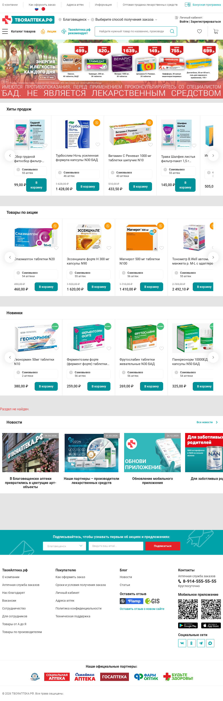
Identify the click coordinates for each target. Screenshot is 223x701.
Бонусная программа (203, 5)
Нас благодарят (13, 592)
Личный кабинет (67, 592)
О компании (10, 4)
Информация (103, 4)
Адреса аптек (75, 4)
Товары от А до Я (14, 624)
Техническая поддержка (73, 616)
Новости (126, 577)
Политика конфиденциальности (78, 608)
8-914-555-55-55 (199, 581)
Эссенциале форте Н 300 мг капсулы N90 (88, 261)
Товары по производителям (22, 632)
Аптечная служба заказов (20, 585)
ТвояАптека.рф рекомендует (75, 31)
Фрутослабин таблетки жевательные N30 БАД (137, 362)
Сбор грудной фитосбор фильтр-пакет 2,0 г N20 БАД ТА (29, 159)
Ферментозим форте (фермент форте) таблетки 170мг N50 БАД (87, 362)
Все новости (207, 422)
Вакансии (9, 600)
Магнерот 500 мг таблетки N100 (140, 261)
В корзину (36, 185)
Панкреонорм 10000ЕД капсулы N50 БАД (190, 362)
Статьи (125, 585)
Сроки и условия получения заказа (81, 585)
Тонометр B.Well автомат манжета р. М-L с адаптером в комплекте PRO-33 (194, 261)
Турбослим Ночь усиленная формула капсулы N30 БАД (77, 158)
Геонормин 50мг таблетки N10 (34, 362)
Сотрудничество (14, 608)
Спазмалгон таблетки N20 (34, 259)
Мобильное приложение (198, 594)
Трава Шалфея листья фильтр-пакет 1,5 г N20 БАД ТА (178, 159)
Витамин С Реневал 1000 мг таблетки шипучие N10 (129, 158)
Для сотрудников (14, 616)
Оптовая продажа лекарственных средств (150, 4)
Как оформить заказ (42, 4)
